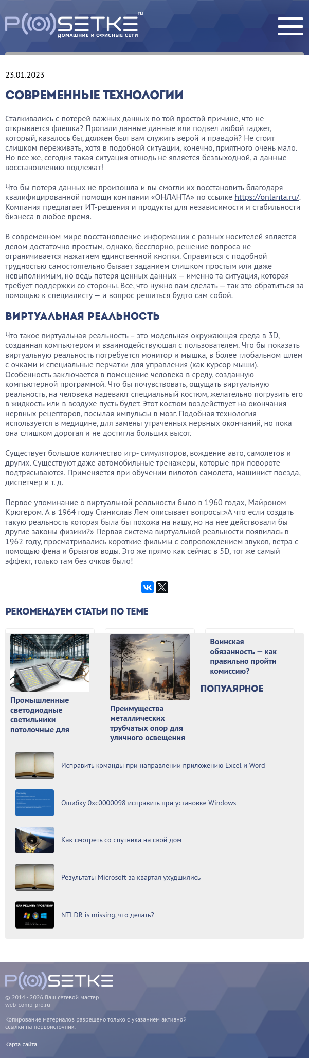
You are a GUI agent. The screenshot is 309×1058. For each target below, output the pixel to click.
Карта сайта (21, 1044)
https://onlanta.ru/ (266, 197)
